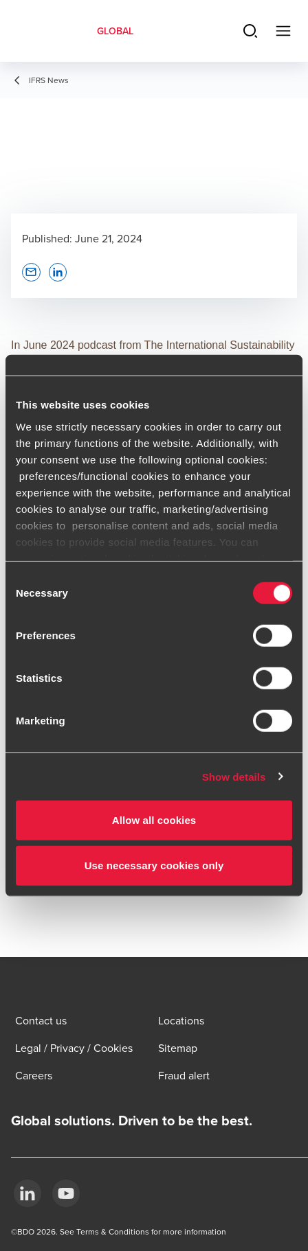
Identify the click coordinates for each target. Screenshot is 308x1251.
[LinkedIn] (27, 1193)
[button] (31, 272)
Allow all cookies (154, 820)
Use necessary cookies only (154, 865)
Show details (234, 776)
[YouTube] (66, 1193)
